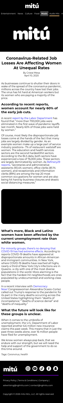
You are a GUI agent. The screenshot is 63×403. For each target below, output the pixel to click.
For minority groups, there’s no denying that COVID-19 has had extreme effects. (28, 250)
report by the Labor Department (32, 118)
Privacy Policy (9, 380)
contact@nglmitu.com (41, 385)
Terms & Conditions (27, 380)
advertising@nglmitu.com (16, 385)
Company (43, 380)
